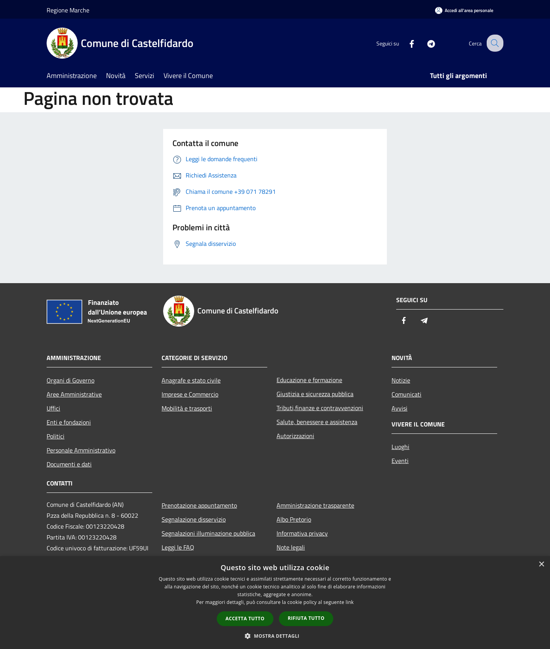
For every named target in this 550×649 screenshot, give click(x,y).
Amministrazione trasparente (315, 505)
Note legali (291, 547)
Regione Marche (68, 10)
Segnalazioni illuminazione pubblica (208, 533)
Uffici (53, 408)
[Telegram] (425, 43)
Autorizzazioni (295, 435)
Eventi (400, 460)
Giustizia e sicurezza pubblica (315, 393)
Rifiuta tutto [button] (306, 618)
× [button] (541, 564)
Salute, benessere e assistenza (317, 421)
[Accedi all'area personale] (464, 10)
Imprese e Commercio (190, 394)
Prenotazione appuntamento (199, 505)
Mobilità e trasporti (187, 408)
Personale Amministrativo (81, 450)
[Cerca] (494, 43)
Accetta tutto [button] (245, 618)
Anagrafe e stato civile (191, 380)
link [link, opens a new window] (350, 602)
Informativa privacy (302, 533)
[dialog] (275, 602)
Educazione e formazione (309, 380)
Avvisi (399, 408)
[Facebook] (405, 43)
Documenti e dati (69, 464)
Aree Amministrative (74, 394)
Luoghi (400, 446)
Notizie (401, 380)
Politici (55, 436)
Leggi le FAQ (178, 547)
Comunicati (406, 394)
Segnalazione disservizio (194, 519)
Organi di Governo (70, 380)
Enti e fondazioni (69, 422)
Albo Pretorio (294, 519)
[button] (275, 636)
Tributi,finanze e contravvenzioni (320, 407)
